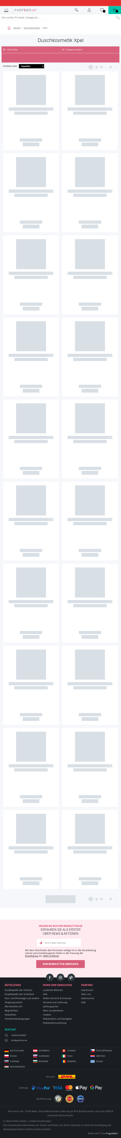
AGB (83, 1002)
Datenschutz (87, 998)
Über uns (86, 994)
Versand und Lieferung (55, 1002)
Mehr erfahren (51, 955)
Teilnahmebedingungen (17, 1018)
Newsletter (10, 1014)
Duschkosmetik (32, 27)
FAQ (45, 994)
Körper (17, 27)
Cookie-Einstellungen (40, 1121)
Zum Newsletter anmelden (60, 964)
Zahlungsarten (50, 1006)
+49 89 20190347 (18, 1035)
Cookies (47, 1014)
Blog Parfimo (11, 1010)
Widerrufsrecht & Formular (57, 998)
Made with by (103, 1133)
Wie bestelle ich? (13, 1006)
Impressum (87, 990)
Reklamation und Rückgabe (57, 1018)
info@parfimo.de (19, 1040)
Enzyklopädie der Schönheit (19, 994)
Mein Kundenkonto (53, 1010)
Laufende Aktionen (53, 990)
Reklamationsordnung (54, 1022)
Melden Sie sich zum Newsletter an (60, 930)
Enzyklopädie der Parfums (18, 990)
